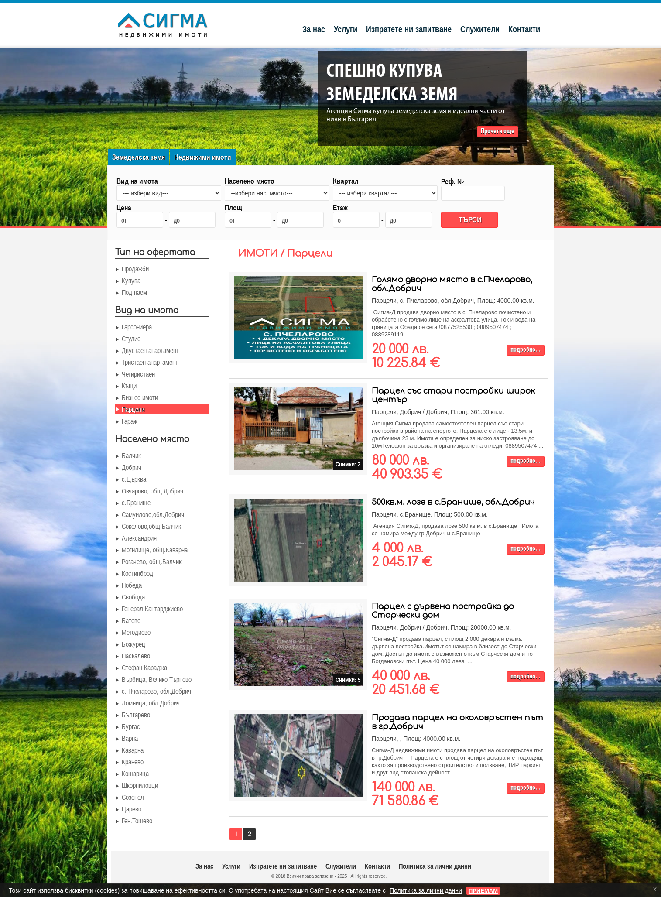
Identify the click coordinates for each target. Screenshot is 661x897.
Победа (132, 585)
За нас (313, 29)
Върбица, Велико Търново (157, 679)
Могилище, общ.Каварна (155, 550)
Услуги (345, 29)
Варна (130, 738)
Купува (131, 280)
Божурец (133, 644)
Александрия (139, 538)
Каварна (133, 750)
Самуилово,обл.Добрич (153, 514)
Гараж (129, 421)
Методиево (136, 632)
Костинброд (137, 573)
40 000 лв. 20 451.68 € (405, 683)
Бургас (131, 726)
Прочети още (497, 131)
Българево (136, 715)
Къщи (129, 386)
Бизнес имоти (140, 397)
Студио (131, 338)
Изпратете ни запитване (409, 29)
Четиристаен (138, 374)
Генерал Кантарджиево (152, 609)
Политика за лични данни (435, 866)
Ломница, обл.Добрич (151, 703)
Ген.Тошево (137, 821)
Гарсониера (137, 327)
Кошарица (135, 773)
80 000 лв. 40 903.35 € (407, 468)
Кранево (133, 762)
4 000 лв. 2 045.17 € (402, 555)
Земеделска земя (138, 157)
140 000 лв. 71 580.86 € (405, 794)
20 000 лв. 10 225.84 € (406, 356)
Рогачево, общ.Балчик (152, 561)
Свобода (133, 597)
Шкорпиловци (140, 785)
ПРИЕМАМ (483, 890)
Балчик (131, 455)
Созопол (133, 797)
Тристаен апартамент (150, 362)
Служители (480, 29)
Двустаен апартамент (150, 350)
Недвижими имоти (202, 157)
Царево (131, 809)
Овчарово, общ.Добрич (152, 491)
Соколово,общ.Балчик (151, 526)
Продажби (135, 269)
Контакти (524, 29)
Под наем (134, 292)
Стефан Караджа (144, 667)
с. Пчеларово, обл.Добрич (156, 691)
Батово (131, 620)
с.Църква (134, 479)
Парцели (133, 409)
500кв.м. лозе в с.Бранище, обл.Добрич (453, 502)
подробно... (525, 349)
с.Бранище (136, 503)
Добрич (131, 467)
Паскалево (136, 656)
